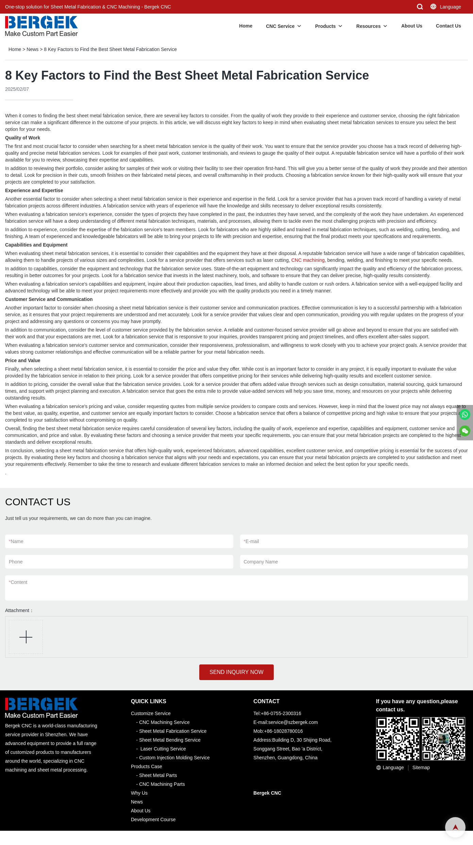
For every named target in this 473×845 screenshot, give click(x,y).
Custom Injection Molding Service (174, 757)
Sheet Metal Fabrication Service (172, 731)
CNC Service (280, 26)
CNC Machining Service (164, 722)
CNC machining (308, 260)
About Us (411, 26)
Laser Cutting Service (163, 748)
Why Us (139, 793)
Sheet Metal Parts (158, 775)
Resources (368, 26)
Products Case (146, 766)
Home (245, 26)
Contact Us (448, 26)
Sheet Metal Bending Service (170, 740)
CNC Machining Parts (162, 784)
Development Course (153, 819)
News (32, 49)
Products (325, 26)
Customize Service (151, 713)
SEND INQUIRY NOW (236, 672)
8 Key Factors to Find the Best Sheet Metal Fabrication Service (110, 49)
